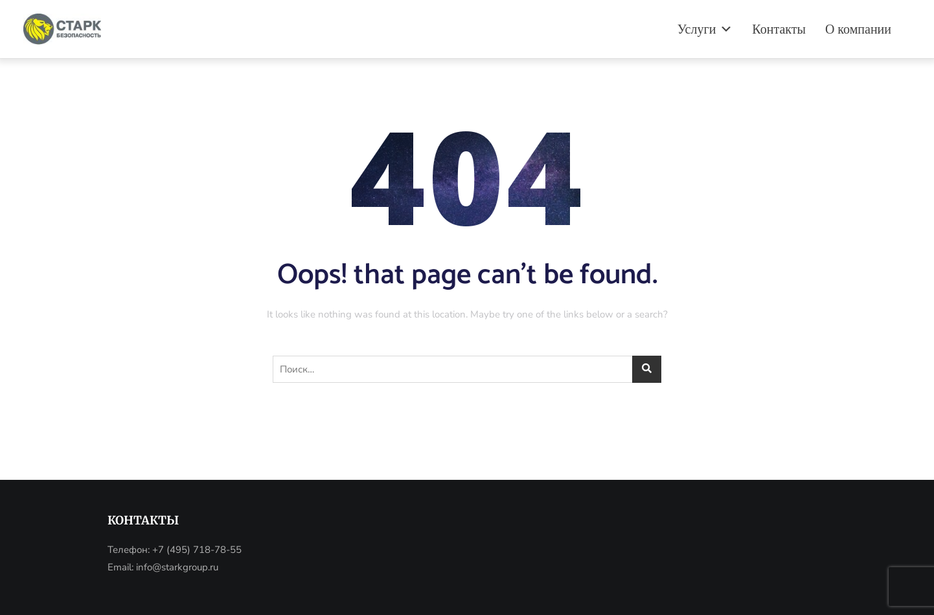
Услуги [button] (705, 29)
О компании (858, 29)
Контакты (779, 29)
